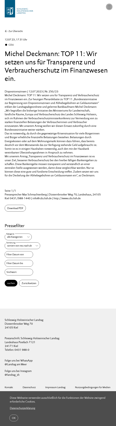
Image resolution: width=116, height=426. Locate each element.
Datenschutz (29, 387)
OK (14, 417)
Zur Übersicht (15, 31)
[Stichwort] (19, 272)
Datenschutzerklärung (22, 408)
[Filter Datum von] (19, 254)
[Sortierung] (22, 245)
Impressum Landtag (55, 387)
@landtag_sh (12, 374)
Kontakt (9, 387)
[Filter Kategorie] (18, 237)
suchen (11, 283)
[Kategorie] (18, 237)
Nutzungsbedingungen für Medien (92, 387)
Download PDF (15, 208)
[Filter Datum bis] (19, 263)
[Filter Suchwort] (19, 272)
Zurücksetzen (29, 283)
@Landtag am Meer (16, 364)
